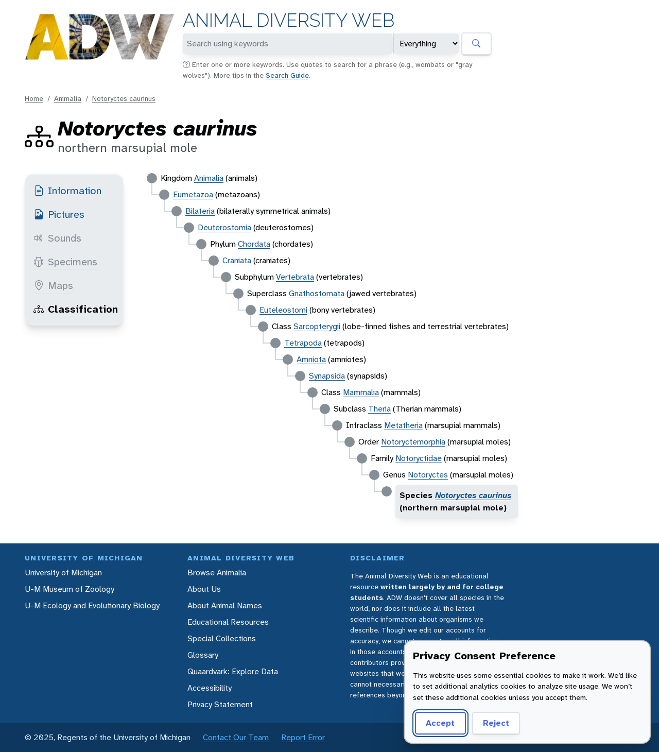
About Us (204, 589)
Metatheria (403, 425)
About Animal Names (224, 605)
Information (67, 190)
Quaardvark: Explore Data (232, 671)
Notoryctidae (418, 458)
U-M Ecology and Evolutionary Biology (92, 605)
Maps (53, 285)
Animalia (67, 98)
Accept (440, 722)
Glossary (202, 655)
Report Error (303, 737)
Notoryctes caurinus (123, 98)
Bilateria (200, 211)
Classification (75, 309)
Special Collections (221, 638)
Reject (496, 722)
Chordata (254, 243)
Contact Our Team (236, 737)
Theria (379, 408)
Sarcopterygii (316, 326)
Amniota (311, 359)
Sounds (57, 238)
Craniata (236, 260)
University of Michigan (63, 572)
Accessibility (209, 687)
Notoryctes (428, 474)
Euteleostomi (283, 309)
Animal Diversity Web (288, 20)
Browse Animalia (216, 572)
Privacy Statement (220, 704)
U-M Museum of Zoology (69, 589)
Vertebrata (295, 276)
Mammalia (361, 392)
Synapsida (327, 375)
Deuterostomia (224, 227)
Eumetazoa (193, 194)
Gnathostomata (316, 293)
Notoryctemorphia (413, 441)
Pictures (58, 214)
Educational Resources (228, 622)
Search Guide (287, 75)
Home (34, 98)
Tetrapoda (303, 342)
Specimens (65, 261)
